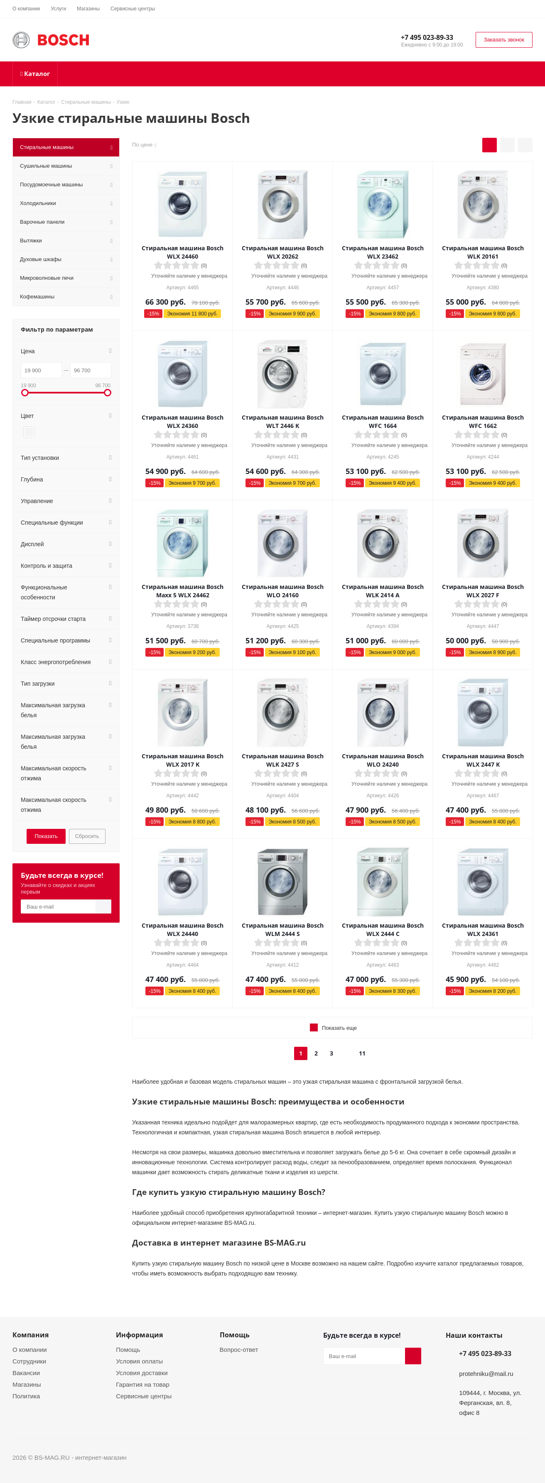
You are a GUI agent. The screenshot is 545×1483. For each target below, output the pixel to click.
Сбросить (87, 836)
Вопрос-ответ (239, 1349)
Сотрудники (29, 1361)
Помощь (128, 1349)
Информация (139, 1334)
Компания (30, 1334)
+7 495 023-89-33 (427, 37)
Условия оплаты (139, 1361)
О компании (29, 1349)
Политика (26, 1396)
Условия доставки (141, 1372)
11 (362, 1053)
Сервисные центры (144, 1396)
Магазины (26, 1384)
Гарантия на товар (142, 1384)
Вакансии (26, 1372)
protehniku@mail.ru (486, 1373)
